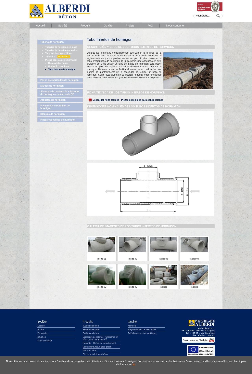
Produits (86, 25)
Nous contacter (175, 25)
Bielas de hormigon (58, 63)
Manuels (132, 326)
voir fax (211, 335)
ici (134, 364)
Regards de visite (91, 329)
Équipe (40, 329)
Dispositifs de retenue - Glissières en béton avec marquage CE (100, 338)
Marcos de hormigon (52, 85)
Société (62, 25)
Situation (41, 337)
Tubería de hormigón (52, 42)
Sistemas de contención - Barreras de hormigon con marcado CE (59, 93)
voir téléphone (208, 333)
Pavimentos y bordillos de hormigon (55, 107)
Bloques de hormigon (52, 114)
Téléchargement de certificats (142, 333)
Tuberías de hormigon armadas (61, 50)
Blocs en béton (90, 350)
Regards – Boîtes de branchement (99, 343)
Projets (130, 25)
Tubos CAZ (57, 56)
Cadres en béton (91, 333)
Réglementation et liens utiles (142, 329)
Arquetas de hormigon (53, 100)
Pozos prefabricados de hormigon (59, 80)
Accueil (40, 25)
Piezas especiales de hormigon (61, 60)
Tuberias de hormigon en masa (61, 47)
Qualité (108, 25)
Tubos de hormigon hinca (58, 53)
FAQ (150, 25)
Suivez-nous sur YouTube (198, 340)
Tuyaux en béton (91, 326)
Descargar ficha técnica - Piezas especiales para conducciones (128, 100)
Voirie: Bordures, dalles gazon (97, 347)
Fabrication (42, 333)
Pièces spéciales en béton (95, 354)
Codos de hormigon (58, 66)
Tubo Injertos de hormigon (62, 69)
